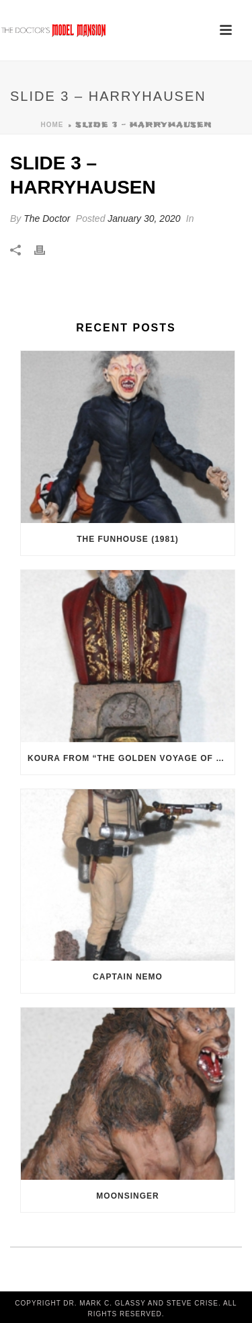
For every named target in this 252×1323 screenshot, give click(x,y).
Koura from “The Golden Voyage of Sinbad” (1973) (131, 758)
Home (52, 124)
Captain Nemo (128, 976)
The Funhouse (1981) (128, 539)
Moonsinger (127, 1196)
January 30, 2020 (144, 218)
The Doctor (47, 218)
